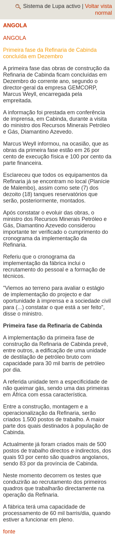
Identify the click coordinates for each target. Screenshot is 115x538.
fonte (9, 532)
